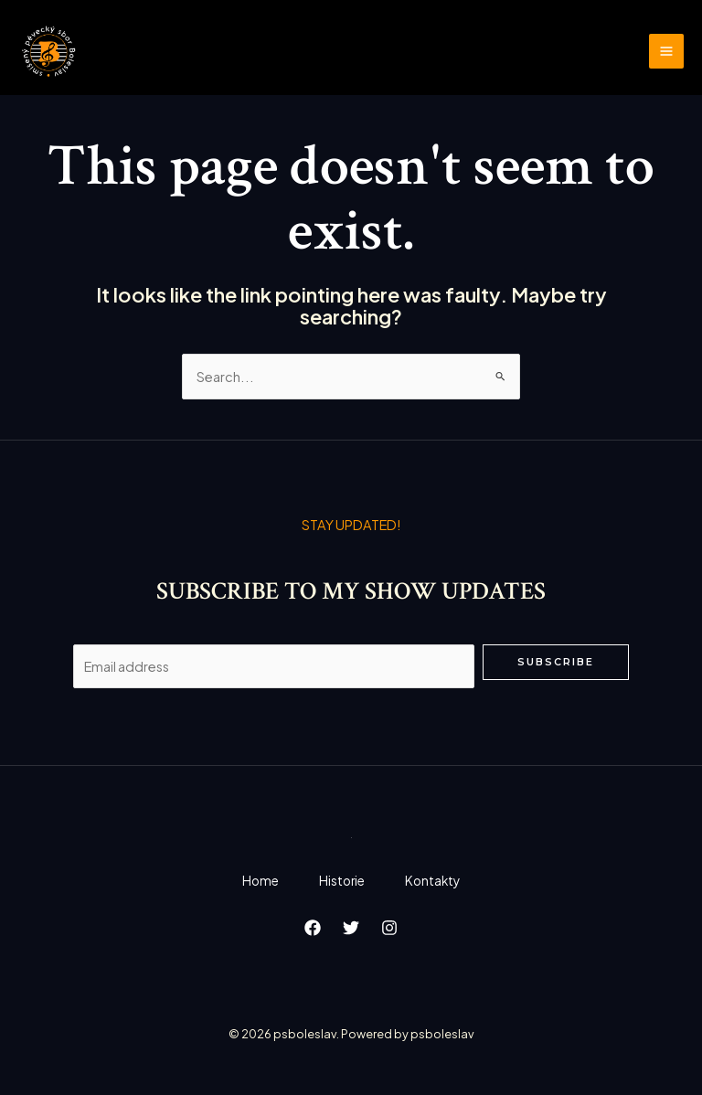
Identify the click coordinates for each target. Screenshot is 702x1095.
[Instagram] (389, 929)
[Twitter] (351, 929)
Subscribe (555, 662)
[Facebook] (312, 929)
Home (257, 881)
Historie (342, 881)
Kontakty (436, 881)
